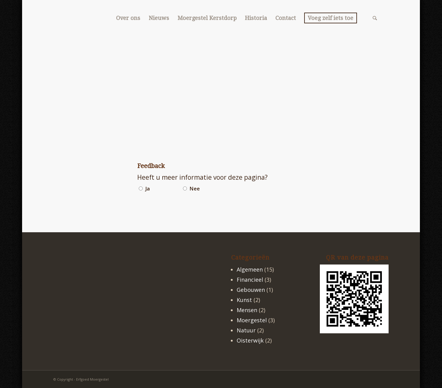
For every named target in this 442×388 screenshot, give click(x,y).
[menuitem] (128, 18)
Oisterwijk (250, 340)
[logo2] (53, 18)
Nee (194, 188)
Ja (147, 188)
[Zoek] (375, 18)
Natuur (246, 330)
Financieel (250, 279)
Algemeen (250, 269)
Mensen (247, 310)
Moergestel (252, 320)
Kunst (244, 300)
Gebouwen (251, 289)
